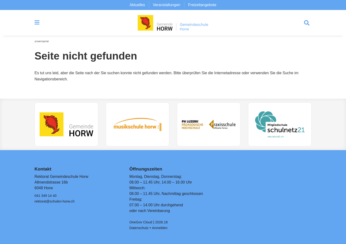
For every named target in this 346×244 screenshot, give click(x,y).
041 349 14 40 (47, 195)
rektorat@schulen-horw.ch (57, 201)
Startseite (43, 43)
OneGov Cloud (141, 222)
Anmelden (162, 228)
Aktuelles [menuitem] (137, 5)
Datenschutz (139, 228)
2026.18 (164, 222)
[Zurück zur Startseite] (173, 23)
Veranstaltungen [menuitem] (166, 5)
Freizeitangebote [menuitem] (202, 5)
